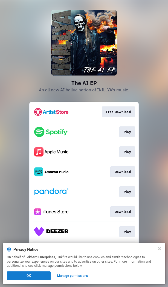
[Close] (159, 248)
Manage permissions (72, 276)
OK (29, 276)
